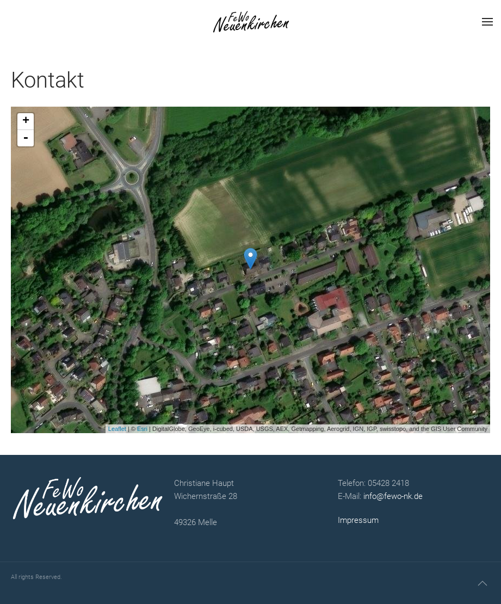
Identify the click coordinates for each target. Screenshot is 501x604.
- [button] (25, 138)
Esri (142, 429)
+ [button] (25, 121)
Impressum (358, 520)
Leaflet (117, 429)
